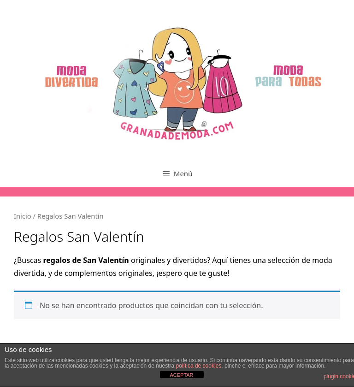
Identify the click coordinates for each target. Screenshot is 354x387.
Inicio (22, 215)
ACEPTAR (181, 375)
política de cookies (199, 366)
